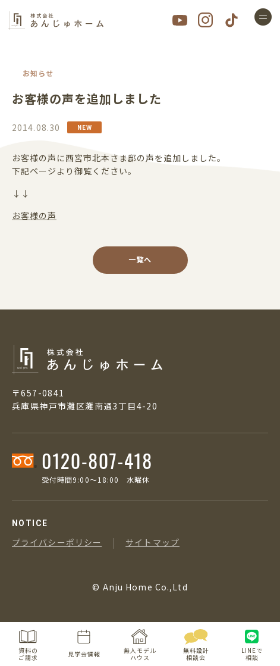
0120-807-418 (97, 460)
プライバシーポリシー (57, 542)
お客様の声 (34, 215)
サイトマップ (152, 542)
